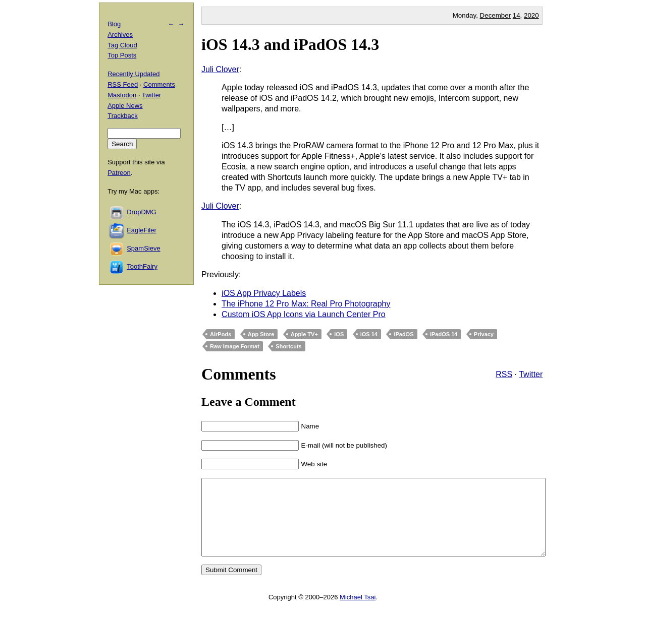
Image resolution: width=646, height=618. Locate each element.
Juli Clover (220, 69)
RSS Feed (122, 84)
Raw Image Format (234, 346)
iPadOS (403, 334)
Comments (159, 84)
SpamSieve (143, 248)
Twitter (531, 374)
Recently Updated (133, 74)
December (495, 15)
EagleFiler (141, 230)
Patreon (119, 172)
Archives (120, 34)
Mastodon (121, 95)
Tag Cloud (122, 45)
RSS (504, 374)
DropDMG (141, 212)
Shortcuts (288, 346)
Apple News (124, 105)
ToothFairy (142, 266)
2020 (531, 15)
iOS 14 (369, 334)
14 (516, 15)
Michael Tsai (357, 612)
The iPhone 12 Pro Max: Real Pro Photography (306, 303)
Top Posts (121, 55)
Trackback (122, 115)
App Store (261, 334)
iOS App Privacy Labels (264, 293)
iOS (339, 334)
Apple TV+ (304, 334)
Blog (114, 24)
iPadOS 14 (443, 334)
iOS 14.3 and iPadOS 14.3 (290, 44)
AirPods (220, 334)
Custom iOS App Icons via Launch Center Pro (304, 314)
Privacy (484, 334)
